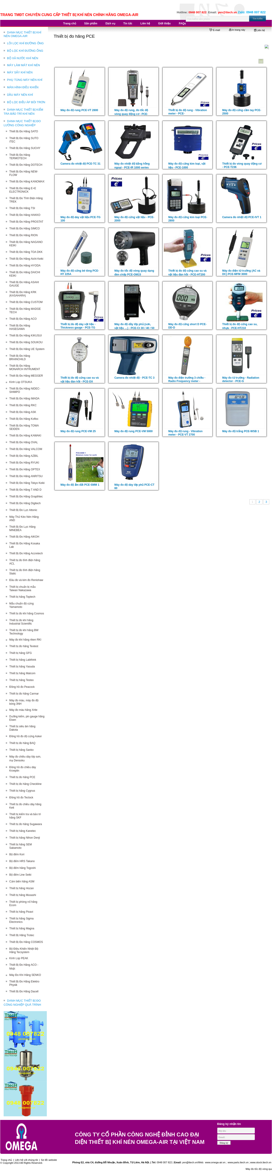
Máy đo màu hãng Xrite (23, 709)
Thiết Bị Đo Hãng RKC (23, 405)
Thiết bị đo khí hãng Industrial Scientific (21, 622)
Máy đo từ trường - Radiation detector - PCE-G (240, 379)
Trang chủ (6, 1160)
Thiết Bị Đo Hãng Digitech (25, 503)
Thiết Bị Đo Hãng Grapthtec (26, 496)
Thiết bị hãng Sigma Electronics (21, 920)
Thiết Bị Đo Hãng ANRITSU (26, 476)
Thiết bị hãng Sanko (21, 749)
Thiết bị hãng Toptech (22, 596)
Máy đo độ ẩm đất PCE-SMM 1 (79, 484)
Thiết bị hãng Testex (21, 680)
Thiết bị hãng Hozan (21, 888)
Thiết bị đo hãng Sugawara (25, 824)
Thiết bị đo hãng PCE (22, 777)
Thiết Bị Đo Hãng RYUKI (24, 462)
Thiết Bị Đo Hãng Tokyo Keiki (27, 483)
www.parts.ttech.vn (238, 1162)
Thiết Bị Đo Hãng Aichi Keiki (26, 258)
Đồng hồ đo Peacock (22, 686)
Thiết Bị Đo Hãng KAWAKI (25, 435)
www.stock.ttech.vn (260, 1162)
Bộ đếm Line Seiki (20, 874)
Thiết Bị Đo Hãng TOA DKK (26, 252)
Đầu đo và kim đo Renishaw (26, 580)
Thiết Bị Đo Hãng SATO (23, 131)
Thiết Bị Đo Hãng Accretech (26, 553)
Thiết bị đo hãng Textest (23, 646)
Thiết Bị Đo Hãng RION (23, 235)
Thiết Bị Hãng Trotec (21, 935)
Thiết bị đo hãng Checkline (25, 784)
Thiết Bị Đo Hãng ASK (22, 412)
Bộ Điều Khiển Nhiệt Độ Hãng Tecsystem (23, 950)
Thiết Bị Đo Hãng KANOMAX (26, 181)
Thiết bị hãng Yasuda (22, 666)
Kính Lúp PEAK (18, 958)
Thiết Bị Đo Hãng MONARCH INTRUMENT (24, 367)
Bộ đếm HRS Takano (22, 861)
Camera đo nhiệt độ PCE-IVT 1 (241, 217)
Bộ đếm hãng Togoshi (22, 868)
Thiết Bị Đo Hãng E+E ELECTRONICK (22, 190)
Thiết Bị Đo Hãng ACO (23, 318)
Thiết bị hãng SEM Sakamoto (20, 846)
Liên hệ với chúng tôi (26, 1160)
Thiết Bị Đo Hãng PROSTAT (26, 221)
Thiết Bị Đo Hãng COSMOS (26, 942)
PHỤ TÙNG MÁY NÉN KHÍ (24, 80)
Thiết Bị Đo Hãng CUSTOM (26, 302)
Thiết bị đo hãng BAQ (22, 743)
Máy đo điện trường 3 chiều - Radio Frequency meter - (186, 379)
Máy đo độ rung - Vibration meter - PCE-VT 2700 (185, 433)
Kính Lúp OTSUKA (20, 382)
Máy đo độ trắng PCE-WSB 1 (240, 431)
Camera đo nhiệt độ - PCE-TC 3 (134, 377)
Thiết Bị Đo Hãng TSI (22, 208)
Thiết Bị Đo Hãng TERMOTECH (19, 156)
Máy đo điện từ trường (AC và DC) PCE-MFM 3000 (241, 272)
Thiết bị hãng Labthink (22, 659)
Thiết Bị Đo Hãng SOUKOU (26, 342)
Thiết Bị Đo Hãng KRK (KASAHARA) (22, 294)
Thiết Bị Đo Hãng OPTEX (24, 469)
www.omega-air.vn (214, 1162)
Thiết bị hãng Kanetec (22, 831)
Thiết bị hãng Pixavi (21, 911)
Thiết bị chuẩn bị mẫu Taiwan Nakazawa (22, 588)
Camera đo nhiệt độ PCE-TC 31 (80, 163)
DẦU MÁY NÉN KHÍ (20, 94)
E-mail (214, 30)
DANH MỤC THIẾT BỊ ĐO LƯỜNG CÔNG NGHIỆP (22, 123)
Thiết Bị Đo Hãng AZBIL (23, 455)
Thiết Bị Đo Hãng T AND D (25, 489)
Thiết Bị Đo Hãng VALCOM (25, 449)
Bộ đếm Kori (16, 854)
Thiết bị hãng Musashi (22, 895)
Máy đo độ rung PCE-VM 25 (78, 431)
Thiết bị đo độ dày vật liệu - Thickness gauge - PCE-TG (77, 326)
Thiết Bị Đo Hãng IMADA (24, 398)
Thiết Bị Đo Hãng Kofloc (23, 418)
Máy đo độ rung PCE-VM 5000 (133, 431)
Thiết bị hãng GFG (20, 653)
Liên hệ (259, 30)
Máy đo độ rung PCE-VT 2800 (79, 110)
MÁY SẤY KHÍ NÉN (20, 72)
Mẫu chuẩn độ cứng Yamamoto (21, 605)
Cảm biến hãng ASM (21, 881)
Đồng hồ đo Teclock (21, 797)
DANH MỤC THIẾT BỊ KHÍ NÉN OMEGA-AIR (22, 34)
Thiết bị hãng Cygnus (22, 790)
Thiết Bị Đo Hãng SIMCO (24, 228)
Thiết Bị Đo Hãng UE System (26, 349)
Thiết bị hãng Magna (21, 928)
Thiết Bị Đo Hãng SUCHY (24, 148)
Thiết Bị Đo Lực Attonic (23, 510)
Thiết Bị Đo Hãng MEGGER (26, 375)
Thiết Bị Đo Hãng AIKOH (24, 536)
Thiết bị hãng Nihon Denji (24, 837)
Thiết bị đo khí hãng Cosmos (26, 613)
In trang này (237, 29)
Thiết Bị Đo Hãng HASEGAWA (19, 327)
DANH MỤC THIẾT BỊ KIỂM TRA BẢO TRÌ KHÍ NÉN (23, 111)
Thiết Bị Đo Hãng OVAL (23, 442)
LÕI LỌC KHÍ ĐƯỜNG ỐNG (25, 43)
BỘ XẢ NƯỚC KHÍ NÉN (22, 58)
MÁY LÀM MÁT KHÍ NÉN (23, 65)
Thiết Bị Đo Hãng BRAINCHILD (19, 357)
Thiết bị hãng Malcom (22, 673)
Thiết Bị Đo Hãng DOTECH (25, 164)
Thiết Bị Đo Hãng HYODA (25, 265)
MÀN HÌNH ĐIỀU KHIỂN (22, 87)
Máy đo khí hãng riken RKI (25, 639)
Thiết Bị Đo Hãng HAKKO (24, 215)
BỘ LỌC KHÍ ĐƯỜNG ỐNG (25, 50)
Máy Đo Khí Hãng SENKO (25, 975)
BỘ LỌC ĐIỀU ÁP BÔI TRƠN (26, 102)
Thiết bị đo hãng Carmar (24, 693)
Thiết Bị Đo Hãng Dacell (23, 991)
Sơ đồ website (49, 1160)
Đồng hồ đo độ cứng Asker (25, 736)
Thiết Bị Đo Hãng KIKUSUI (25, 335)
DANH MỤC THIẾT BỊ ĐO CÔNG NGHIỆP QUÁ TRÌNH (22, 1002)
